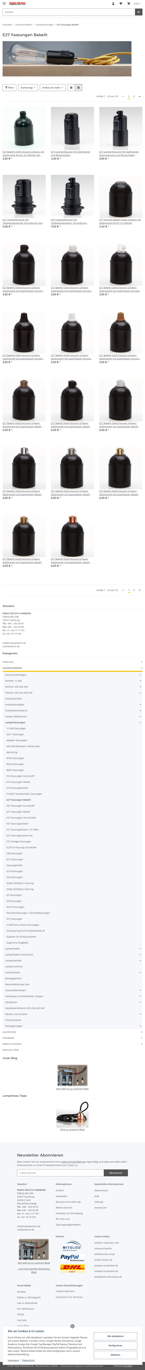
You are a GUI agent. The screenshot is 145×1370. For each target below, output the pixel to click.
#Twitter (21, 1291)
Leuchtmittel (9, 1031)
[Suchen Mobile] (69, 12)
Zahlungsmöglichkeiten (68, 1224)
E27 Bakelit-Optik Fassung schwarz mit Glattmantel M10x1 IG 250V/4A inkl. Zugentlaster (23, 153)
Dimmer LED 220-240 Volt (18, 692)
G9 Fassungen (14, 901)
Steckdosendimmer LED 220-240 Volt (24, 1008)
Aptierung (11, 752)
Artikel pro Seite (51, 87)
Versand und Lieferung (68, 1201)
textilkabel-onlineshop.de (108, 1276)
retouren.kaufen (103, 1248)
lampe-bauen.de (103, 1259)
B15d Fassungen (15, 758)
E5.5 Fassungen (14, 859)
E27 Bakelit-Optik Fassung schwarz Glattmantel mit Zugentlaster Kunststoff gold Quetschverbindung (120, 357)
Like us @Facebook (27, 1303)
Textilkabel (8, 1037)
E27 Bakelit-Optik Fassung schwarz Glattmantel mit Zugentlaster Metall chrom (22, 493)
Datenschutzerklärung (73, 1161)
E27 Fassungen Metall (18, 811)
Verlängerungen (14, 1026)
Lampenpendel (13, 960)
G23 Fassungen (14, 877)
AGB (96, 1196)
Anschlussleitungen (15, 674)
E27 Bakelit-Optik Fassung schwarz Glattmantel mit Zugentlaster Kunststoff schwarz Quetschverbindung (24, 357)
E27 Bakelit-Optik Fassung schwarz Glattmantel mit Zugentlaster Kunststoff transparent (120, 289)
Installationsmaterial (16, 710)
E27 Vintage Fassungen (18, 841)
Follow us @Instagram (29, 1297)
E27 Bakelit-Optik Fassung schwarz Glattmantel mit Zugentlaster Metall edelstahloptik (70, 493)
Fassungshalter (14, 865)
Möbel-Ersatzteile (12, 1043)
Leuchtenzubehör (12, 667)
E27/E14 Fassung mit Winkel (21, 847)
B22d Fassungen (15, 764)
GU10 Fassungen (15, 906)
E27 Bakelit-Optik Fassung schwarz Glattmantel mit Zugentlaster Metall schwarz (70, 425)
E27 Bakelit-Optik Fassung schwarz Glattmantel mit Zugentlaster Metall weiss (118, 425)
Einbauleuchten (13, 698)
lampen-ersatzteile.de (106, 1265)
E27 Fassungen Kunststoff (20, 805)
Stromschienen (13, 1020)
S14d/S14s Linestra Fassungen (22, 924)
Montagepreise (13, 978)
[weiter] (139, 96)
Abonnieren (115, 1172)
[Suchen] (138, 12)
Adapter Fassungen (16, 740)
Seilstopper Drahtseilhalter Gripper (24, 996)
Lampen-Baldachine (16, 716)
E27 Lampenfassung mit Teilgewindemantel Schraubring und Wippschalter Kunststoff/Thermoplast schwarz (23, 221)
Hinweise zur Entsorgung (69, 1213)
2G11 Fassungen (15, 734)
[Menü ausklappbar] (4, 2)
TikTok (20, 1314)
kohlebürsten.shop (104, 1254)
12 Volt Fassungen (16, 728)
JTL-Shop (128, 1366)
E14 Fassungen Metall (18, 781)
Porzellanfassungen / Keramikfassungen (28, 912)
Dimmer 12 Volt (13, 680)
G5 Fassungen (14, 895)
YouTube (22, 1320)
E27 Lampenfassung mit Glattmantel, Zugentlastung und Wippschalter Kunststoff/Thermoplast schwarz (119, 153)
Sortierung (27, 87)
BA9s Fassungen (15, 770)
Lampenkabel (12, 948)
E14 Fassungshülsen (17, 787)
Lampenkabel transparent (19, 954)
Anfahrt (60, 1190)
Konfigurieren (115, 1345)
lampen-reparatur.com (106, 1242)
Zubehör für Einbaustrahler (21, 936)
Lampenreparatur (65, 1291)
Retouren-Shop (11, 1049)
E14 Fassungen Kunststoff (20, 776)
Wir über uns (63, 1218)
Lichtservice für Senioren (69, 1297)
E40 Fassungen (14, 853)
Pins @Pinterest (25, 1308)
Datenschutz (28, 1360)
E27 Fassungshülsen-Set (19, 835)
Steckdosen (11, 1002)
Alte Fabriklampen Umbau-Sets (23, 746)
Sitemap (98, 1201)
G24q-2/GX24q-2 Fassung (20, 889)
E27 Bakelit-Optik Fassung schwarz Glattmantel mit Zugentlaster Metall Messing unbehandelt (22, 560)
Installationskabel (14, 704)
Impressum (13, 1360)
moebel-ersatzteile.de (106, 1271)
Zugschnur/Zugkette (17, 942)
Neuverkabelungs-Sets (17, 984)
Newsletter (62, 1196)
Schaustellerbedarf (15, 990)
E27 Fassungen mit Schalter (21, 817)
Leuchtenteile (12, 972)
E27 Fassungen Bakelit (18, 799)
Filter (9, 87)
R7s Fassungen (14, 918)
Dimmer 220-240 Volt (16, 686)
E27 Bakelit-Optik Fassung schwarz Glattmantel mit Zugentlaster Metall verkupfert (70, 560)
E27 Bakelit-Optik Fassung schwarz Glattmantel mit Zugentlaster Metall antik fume (22, 425)
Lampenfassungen (15, 722)
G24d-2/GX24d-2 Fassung (20, 883)
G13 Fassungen (14, 871)
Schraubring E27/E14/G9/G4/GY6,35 (25, 930)
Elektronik (8, 661)
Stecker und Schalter (16, 1014)
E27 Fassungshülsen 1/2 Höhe (22, 829)
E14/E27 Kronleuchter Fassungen (24, 793)
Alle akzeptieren (115, 1336)
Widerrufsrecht (64, 1207)
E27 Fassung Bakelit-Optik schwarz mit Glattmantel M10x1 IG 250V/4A (120, 221)
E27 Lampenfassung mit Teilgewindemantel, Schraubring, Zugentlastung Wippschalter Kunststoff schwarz (72, 221)
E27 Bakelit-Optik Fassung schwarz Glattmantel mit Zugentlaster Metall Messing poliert (118, 493)
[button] (113, 3)
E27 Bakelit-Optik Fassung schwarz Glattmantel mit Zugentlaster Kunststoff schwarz (24, 289)
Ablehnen (115, 1355)
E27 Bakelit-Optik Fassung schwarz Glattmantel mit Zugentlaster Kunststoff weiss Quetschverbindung (72, 357)
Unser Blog (23, 1325)
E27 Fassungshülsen (17, 823)
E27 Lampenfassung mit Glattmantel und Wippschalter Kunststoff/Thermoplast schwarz (70, 153)
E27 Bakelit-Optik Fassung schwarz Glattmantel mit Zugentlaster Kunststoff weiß (72, 289)
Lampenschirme (14, 966)
